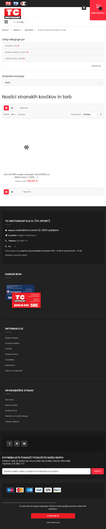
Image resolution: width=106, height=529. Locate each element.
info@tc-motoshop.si (26, 235)
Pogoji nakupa (11, 338)
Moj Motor (29, 30)
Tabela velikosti (12, 421)
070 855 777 (22, 241)
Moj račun (9, 399)
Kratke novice (11, 410)
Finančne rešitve (12, 343)
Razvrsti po (76, 114)
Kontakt (8, 348)
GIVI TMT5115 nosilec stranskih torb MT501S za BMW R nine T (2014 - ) (26, 176)
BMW (54, 82)
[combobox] (18, 22)
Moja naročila (11, 405)
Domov (5, 30)
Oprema (17, 30)
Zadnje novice (11, 354)
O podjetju (9, 359)
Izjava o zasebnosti (13, 370)
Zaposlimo (10, 365)
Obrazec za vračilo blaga (16, 416)
